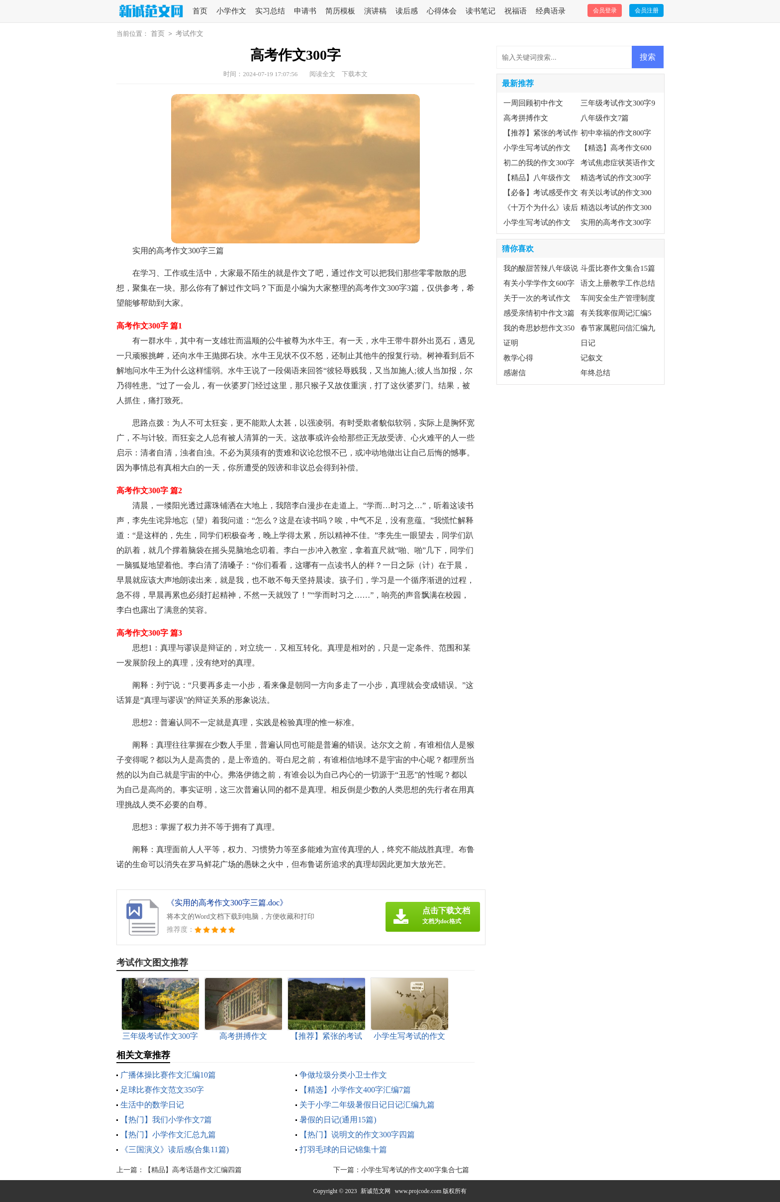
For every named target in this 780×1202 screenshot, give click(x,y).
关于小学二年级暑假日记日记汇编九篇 (367, 1104)
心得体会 (442, 11)
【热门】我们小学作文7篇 (166, 1119)
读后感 (406, 11)
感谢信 (514, 373)
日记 (588, 343)
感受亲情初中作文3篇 (539, 313)
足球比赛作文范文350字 (162, 1090)
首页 (200, 11)
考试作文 (189, 33)
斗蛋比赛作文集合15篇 (618, 268)
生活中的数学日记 (152, 1104)
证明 (510, 343)
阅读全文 (322, 74)
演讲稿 (375, 11)
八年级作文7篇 (605, 118)
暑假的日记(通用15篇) (338, 1119)
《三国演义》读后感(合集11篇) (174, 1149)
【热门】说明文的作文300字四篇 (357, 1134)
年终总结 (595, 373)
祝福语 (515, 11)
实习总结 (270, 11)
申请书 (305, 11)
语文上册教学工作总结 (618, 283)
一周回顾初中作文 (533, 103)
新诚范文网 (375, 1191)
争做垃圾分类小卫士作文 (343, 1075)
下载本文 (355, 74)
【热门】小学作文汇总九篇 (168, 1134)
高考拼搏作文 (525, 118)
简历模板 (340, 11)
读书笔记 (480, 11)
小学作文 (231, 11)
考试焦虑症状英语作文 (618, 163)
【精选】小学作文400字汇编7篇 (355, 1090)
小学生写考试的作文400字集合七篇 (415, 1170)
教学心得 (518, 358)
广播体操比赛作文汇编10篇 (168, 1075)
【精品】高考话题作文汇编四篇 (193, 1170)
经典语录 (551, 11)
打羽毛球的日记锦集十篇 (343, 1149)
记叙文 (592, 358)
